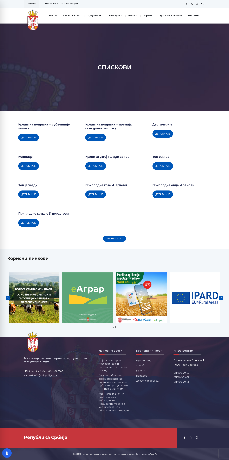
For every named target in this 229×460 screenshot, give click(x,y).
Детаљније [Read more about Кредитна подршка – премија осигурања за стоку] (95, 137)
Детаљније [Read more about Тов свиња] (162, 166)
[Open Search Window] (202, 3)
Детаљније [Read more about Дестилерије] (162, 133)
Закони (140, 370)
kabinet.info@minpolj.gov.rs (40, 375)
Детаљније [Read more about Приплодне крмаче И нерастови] (28, 223)
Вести (131, 15)
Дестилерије (162, 124)
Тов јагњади (27, 185)
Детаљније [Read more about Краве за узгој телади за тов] (95, 166)
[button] (114, 239)
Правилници (144, 360)
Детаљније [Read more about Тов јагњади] (28, 194)
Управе (147, 15)
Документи (94, 15)
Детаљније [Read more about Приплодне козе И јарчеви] (95, 194)
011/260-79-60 (182, 372)
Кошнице (25, 156)
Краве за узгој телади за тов (107, 156)
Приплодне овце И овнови (173, 185)
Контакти (193, 15)
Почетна (52, 15)
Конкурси (114, 15)
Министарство (71, 15)
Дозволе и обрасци (171, 15)
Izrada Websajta (143, 454)
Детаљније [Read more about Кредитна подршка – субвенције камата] (28, 137)
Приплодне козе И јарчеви (106, 185)
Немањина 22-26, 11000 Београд (61, 3)
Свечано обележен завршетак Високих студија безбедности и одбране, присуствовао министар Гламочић (113, 382)
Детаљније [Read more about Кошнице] (28, 166)
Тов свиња (160, 156)
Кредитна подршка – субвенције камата (44, 126)
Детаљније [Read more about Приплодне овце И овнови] (162, 194)
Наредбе (141, 375)
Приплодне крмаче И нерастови (43, 213)
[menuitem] (72, 15)
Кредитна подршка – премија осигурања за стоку (108, 126)
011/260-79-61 (181, 377)
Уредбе (140, 365)
